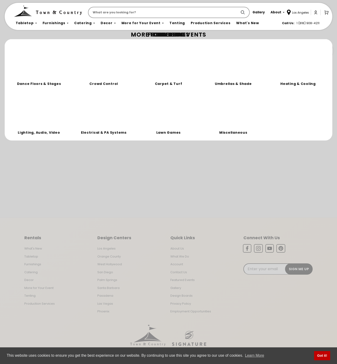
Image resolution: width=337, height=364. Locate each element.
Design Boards (181, 295)
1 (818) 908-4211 (308, 23)
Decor (29, 280)
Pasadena (105, 295)
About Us (177, 248)
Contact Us (178, 272)
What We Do (179, 256)
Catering (31, 272)
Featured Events (182, 280)
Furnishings (32, 264)
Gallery (175, 288)
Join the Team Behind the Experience (291, 51)
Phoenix (103, 311)
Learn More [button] (254, 355)
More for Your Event (39, 288)
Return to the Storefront (115, 71)
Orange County (109, 256)
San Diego (105, 272)
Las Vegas (105, 303)
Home (19, 44)
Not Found (34, 43)
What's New (33, 248)
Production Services (39, 303)
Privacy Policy (180, 303)
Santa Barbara (108, 288)
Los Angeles (106, 248)
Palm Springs (107, 280)
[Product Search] (163, 12)
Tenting (30, 295)
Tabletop (31, 256)
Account (176, 264)
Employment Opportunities (190, 311)
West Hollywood (109, 264)
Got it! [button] (322, 355)
